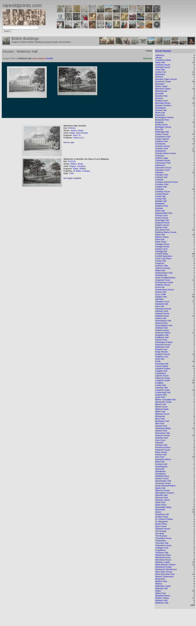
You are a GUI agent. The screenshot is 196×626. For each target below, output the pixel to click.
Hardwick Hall (161, 304)
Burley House (161, 124)
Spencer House (162, 490)
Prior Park (159, 457)
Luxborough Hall (162, 392)
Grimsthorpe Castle (164, 282)
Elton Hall (159, 239)
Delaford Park (161, 206)
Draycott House (162, 222)
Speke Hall (160, 488)
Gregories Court (162, 280)
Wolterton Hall (161, 603)
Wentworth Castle (163, 567)
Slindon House (162, 478)
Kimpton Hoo (161, 349)
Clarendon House (163, 167)
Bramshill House (162, 103)
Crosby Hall (160, 199)
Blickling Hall (161, 91)
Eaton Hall (160, 234)
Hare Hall (159, 306)
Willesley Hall (161, 588)
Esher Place (160, 242)
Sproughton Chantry (164, 493)
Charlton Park (161, 148)
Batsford (159, 77)
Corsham (159, 189)
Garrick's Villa (161, 265)
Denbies (159, 208)
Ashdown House (162, 65)
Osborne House (162, 435)
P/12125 (71, 161)
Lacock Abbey (161, 366)
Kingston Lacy (161, 356)
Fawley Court (161, 249)
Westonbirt (160, 579)
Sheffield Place (162, 476)
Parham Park (161, 445)
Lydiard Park (161, 395)
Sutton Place (161, 524)
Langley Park (161, 371)
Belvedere (160, 84)
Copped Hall (161, 187)
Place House (161, 452)
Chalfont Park (161, 141)
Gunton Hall (160, 292)
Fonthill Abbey (161, 254)
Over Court (160, 440)
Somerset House (163, 483)
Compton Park (161, 184)
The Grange (160, 531)
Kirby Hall (159, 359)
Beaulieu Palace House (166, 79)
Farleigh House (162, 244)
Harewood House (163, 309)
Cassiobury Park (162, 136)
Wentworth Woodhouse (166, 569)
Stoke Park (160, 502)
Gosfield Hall (161, 275)
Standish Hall (161, 495)
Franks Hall (160, 261)
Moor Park (160, 418)
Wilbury (158, 583)
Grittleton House (162, 285)
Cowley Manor (161, 194)
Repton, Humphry (77, 166)
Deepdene (160, 203)
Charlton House (162, 146)
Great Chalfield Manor (165, 277)
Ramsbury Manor (163, 459)
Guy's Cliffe (160, 294)
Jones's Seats (76, 130)
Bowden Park (161, 96)
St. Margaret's (161, 521)
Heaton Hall (160, 318)
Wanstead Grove (163, 557)
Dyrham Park (161, 227)
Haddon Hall (161, 297)
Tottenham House (163, 545)
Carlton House (161, 134)
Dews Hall (160, 210)
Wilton (158, 591)
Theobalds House (163, 538)
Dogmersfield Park (163, 213)
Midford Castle (162, 409)
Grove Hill (159, 287)
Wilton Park (160, 593)
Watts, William (79, 168)
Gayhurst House (162, 268)
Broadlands (160, 108)
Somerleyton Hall (163, 481)
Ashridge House (162, 67)
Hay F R (77, 135)
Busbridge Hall (162, 132)
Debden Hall (161, 201)
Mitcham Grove (162, 414)
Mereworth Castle (163, 402)
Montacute (160, 416)
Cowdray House (162, 191)
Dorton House (161, 218)
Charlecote (160, 144)
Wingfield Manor (162, 595)
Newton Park (161, 430)
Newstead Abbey (163, 428)
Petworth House (162, 450)
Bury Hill (159, 129)
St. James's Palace (164, 519)
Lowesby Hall (161, 387)
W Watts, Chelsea (81, 171)
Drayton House (162, 225)
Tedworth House (162, 528)
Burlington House (163, 127)
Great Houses (163, 51)
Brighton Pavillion (163, 105)
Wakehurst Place (163, 555)
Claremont (160, 165)
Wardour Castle (162, 562)
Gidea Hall (160, 270)
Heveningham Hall (163, 325)
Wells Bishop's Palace (165, 564)
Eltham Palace (162, 237)
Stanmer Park (161, 497)
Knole (158, 361)
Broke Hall (160, 112)
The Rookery (161, 536)
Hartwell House (162, 313)
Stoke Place (160, 505)
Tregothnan (160, 550)
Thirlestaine (160, 540)
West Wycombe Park (165, 574)
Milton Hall (160, 411)
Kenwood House (162, 344)
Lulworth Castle (162, 390)
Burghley (159, 122)
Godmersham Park (164, 273)
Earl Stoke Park (162, 230)
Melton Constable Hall (165, 399)
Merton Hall (160, 404)
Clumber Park (161, 175)
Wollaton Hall (161, 600)
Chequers (159, 155)
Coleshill (159, 179)
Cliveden (159, 172)
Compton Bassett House (166, 182)
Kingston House (162, 354)
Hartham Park (161, 311)
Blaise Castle (161, 86)
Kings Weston (161, 352)
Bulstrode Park (162, 120)
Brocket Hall (160, 110)
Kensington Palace (163, 342)
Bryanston (160, 115)
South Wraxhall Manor (165, 485)
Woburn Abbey (162, 598)
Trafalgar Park (161, 548)
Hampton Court (162, 301)
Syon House (161, 526)
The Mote (159, 533)
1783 (71, 173)
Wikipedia (147, 58)
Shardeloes (160, 471)
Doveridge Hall (162, 220)
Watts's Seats (76, 164)
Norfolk (49, 58)
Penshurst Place (162, 447)
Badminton (160, 74)
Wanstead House (163, 560)
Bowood (159, 98)
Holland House (162, 330)
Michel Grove (161, 407)
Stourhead (160, 509)
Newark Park (161, 426)
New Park (159, 423)
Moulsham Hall (162, 421)
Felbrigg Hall (161, 251)
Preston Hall (161, 454)
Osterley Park (161, 438)
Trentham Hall (161, 552)
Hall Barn (159, 299)
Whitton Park (161, 581)
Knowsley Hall (161, 363)
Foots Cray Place (163, 258)
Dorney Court (161, 215)
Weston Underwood (164, 576)
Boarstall (159, 93)
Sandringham (161, 466)
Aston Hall (160, 69)
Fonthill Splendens (163, 256)
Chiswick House (162, 160)
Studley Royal (161, 517)
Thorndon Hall (161, 543)
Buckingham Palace (164, 117)
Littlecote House (162, 378)
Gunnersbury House (164, 289)
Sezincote (159, 469)
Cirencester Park (163, 163)
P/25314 (71, 128)
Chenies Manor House (165, 153)
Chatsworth (160, 151)
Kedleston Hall (162, 337)
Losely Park (160, 385)
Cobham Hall (161, 177)
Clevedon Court (162, 170)
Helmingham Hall (163, 320)
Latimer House (162, 375)
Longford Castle (162, 380)
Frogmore (159, 263)
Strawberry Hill (162, 514)
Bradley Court (161, 100)
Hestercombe (161, 323)
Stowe (158, 512)
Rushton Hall (161, 464)
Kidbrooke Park (162, 347)
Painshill (159, 442)
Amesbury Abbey (163, 60)
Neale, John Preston (78, 133)
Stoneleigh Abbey (163, 507)
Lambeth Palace (162, 368)
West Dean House (163, 572)
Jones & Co (78, 137)
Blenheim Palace (163, 89)
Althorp (158, 57)
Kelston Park (161, 340)
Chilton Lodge (161, 158)
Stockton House (162, 500)
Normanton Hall (162, 433)
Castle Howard (162, 139)
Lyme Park (160, 397)
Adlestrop (159, 55)
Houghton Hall (161, 335)
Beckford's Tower (163, 81)
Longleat (159, 383)
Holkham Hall (161, 328)
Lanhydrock (160, 373)
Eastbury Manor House (165, 232)
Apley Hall (160, 62)
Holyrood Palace (162, 332)
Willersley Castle (163, 586)
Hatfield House (162, 316)
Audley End (160, 72)
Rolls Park (160, 462)
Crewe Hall (160, 196)
